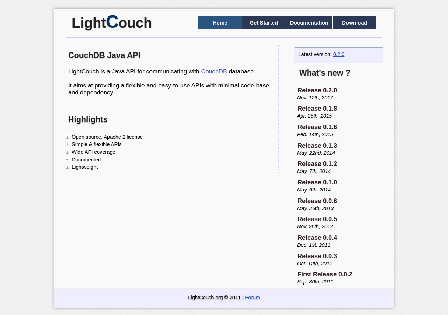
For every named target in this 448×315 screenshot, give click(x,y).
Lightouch (112, 22)
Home (220, 23)
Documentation (309, 23)
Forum (252, 297)
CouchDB (214, 71)
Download (354, 23)
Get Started (264, 23)
